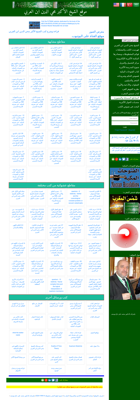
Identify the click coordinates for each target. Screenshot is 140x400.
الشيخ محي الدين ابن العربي (126, 45)
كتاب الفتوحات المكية (129, 71)
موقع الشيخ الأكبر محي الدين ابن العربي (55, 11)
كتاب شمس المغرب (130, 93)
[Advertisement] (125, 21)
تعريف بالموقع (98, 396)
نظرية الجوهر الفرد (130, 89)
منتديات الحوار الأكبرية (129, 102)
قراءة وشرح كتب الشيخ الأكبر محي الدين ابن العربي (34, 31)
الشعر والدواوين (132, 80)
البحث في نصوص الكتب (130, 41)
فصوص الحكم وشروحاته (128, 76)
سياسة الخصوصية (87, 396)
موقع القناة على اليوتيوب (88, 36)
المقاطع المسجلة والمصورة (126, 98)
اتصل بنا (66, 396)
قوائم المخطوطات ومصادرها (126, 54)
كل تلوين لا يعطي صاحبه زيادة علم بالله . (125, 139)
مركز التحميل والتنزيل (129, 63)
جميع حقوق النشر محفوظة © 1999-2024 (49, 396)
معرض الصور (96, 31)
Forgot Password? (121, 130)
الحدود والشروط (75, 396)
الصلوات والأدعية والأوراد (128, 84)
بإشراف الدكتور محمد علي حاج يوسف (22, 396)
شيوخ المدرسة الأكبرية (129, 67)
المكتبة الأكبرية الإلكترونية (127, 58)
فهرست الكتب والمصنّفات (127, 49)
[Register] (132, 130)
